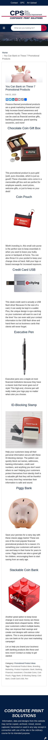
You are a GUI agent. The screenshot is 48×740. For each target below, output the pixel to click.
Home (5, 53)
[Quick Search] (26, 28)
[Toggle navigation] (4, 28)
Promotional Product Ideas (24, 663)
